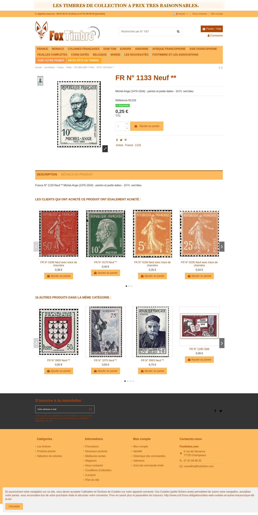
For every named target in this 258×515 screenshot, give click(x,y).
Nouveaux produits (96, 453)
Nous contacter (200, 14)
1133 (138, 145)
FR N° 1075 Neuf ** (105, 360)
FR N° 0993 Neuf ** (152, 360)
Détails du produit (77, 174)
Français (181, 14)
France (129, 145)
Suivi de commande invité (148, 467)
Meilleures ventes (95, 458)
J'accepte (14, 506)
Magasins (91, 462)
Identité (137, 453)
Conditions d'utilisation (98, 472)
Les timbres (44, 448)
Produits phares (46, 453)
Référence (122, 100)
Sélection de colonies (49, 458)
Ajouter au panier (146, 126)
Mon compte (217, 14)
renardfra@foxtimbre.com (199, 468)
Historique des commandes (149, 458)
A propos (90, 477)
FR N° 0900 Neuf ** (58, 360)
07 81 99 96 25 (192, 462)
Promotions (92, 448)
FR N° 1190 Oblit (199, 349)
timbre (119, 145)
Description (47, 174)
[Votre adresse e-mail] (60, 410)
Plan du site (92, 481)
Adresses (138, 462)
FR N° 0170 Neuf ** (105, 262)
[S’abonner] (90, 410)
